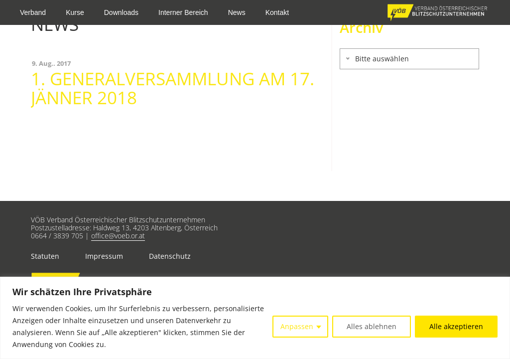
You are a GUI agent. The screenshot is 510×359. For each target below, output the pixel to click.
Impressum (104, 256)
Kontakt (277, 12)
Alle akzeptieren (456, 326)
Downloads (121, 12)
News (237, 12)
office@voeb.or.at (118, 235)
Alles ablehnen (371, 326)
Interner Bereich (183, 12)
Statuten (45, 256)
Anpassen (296, 326)
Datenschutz (170, 256)
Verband (33, 12)
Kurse (75, 12)
